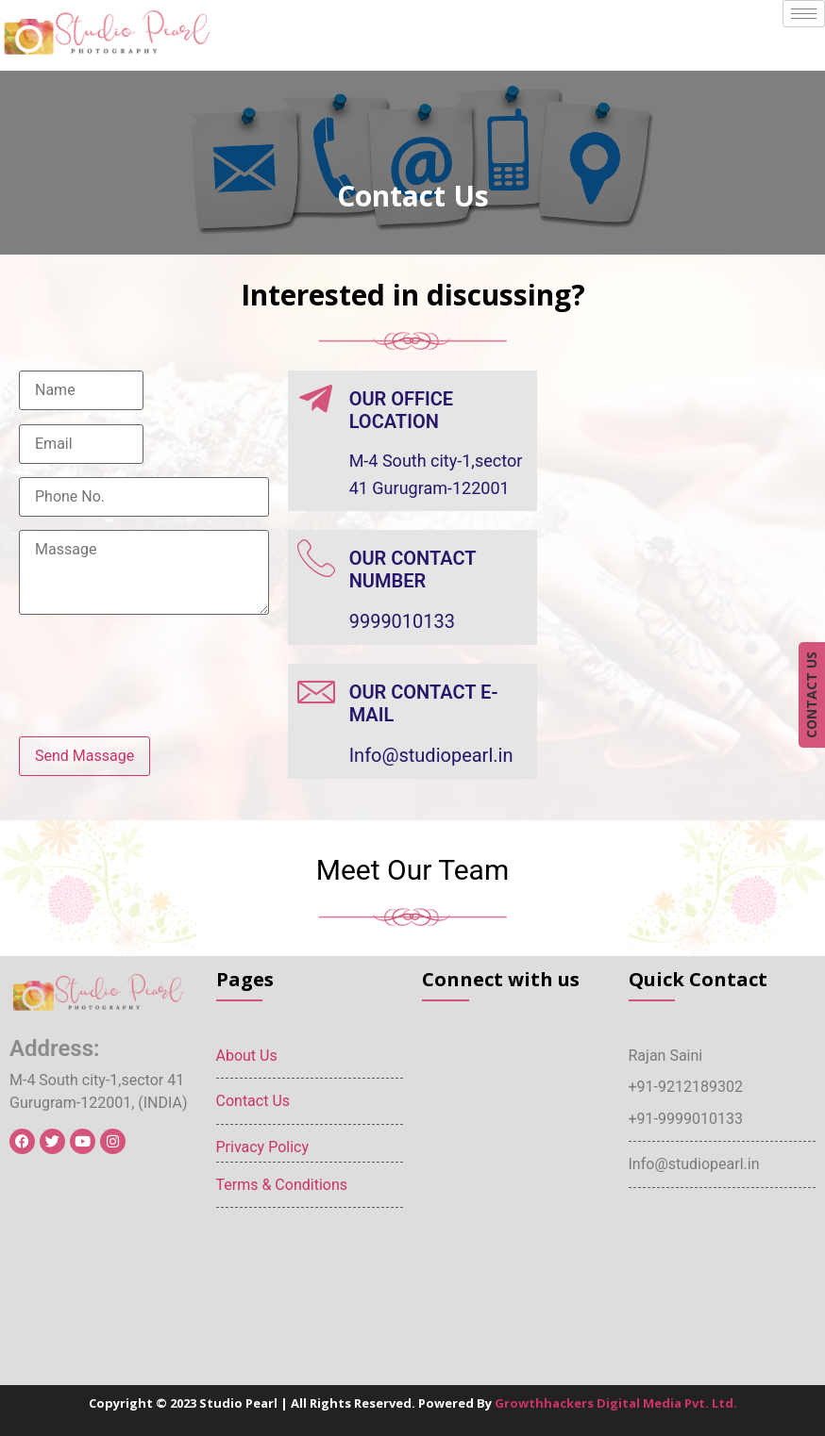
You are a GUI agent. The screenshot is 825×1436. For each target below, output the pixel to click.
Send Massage (84, 756)
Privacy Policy (263, 1147)
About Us (247, 1056)
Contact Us (253, 1101)
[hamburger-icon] (804, 13)
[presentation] (162, 685)
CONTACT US (811, 695)
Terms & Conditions (282, 1185)
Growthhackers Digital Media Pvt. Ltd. (616, 1403)
